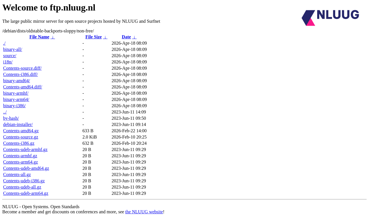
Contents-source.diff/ (22, 68)
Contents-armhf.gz (20, 155)
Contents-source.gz (20, 137)
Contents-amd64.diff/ (22, 86)
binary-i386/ (14, 105)
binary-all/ (12, 49)
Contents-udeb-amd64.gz (26, 168)
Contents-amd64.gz (21, 130)
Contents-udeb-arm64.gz (25, 193)
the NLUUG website (144, 211)
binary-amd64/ (16, 80)
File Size (93, 36)
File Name (39, 36)
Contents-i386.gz (18, 143)
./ (4, 43)
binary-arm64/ (16, 99)
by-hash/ (11, 118)
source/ (9, 55)
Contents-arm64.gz (20, 162)
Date (126, 36)
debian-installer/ (18, 124)
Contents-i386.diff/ (20, 74)
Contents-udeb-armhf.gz (25, 149)
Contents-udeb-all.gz (22, 187)
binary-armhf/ (15, 93)
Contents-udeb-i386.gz (24, 180)
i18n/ (8, 61)
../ (5, 112)
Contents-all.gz (17, 174)
